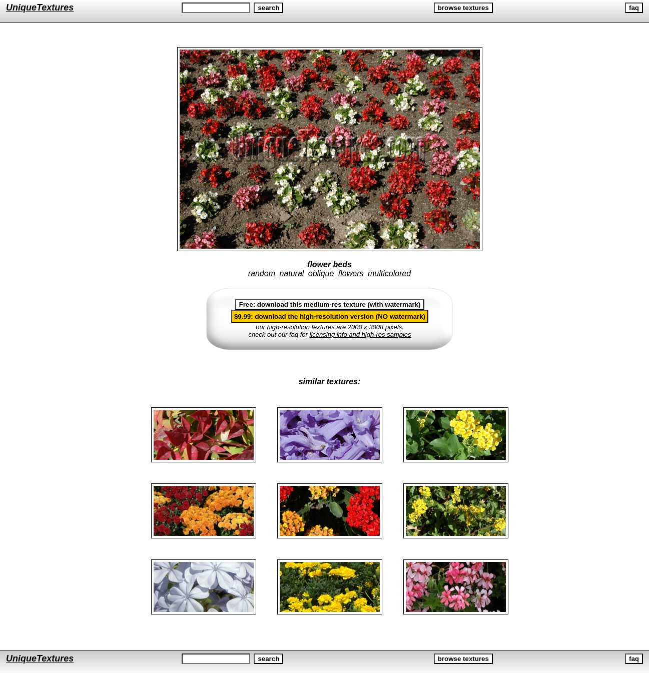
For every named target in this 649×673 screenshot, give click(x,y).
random (261, 273)
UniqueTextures (40, 8)
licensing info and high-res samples (360, 334)
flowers (351, 273)
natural (291, 273)
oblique (321, 273)
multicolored (389, 273)
